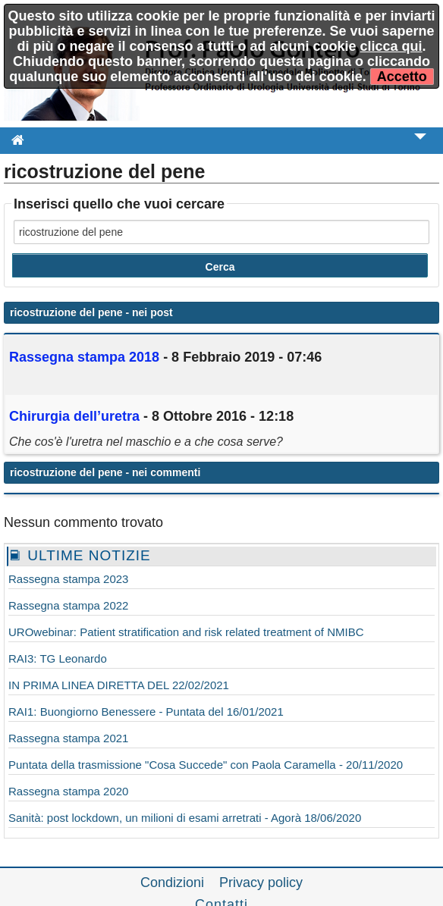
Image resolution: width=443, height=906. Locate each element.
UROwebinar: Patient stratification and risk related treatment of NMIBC (186, 631)
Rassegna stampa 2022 (68, 605)
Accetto (402, 76)
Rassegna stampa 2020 (68, 791)
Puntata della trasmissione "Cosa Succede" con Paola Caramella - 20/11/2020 (205, 764)
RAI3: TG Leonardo (57, 658)
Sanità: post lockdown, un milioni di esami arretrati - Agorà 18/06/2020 (184, 817)
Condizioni (172, 882)
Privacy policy (261, 882)
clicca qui (391, 46)
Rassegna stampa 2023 (68, 578)
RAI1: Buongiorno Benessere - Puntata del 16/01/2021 (146, 711)
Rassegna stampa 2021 (68, 738)
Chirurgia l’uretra (76, 416)
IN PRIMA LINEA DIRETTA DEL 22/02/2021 (118, 685)
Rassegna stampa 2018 (84, 357)
